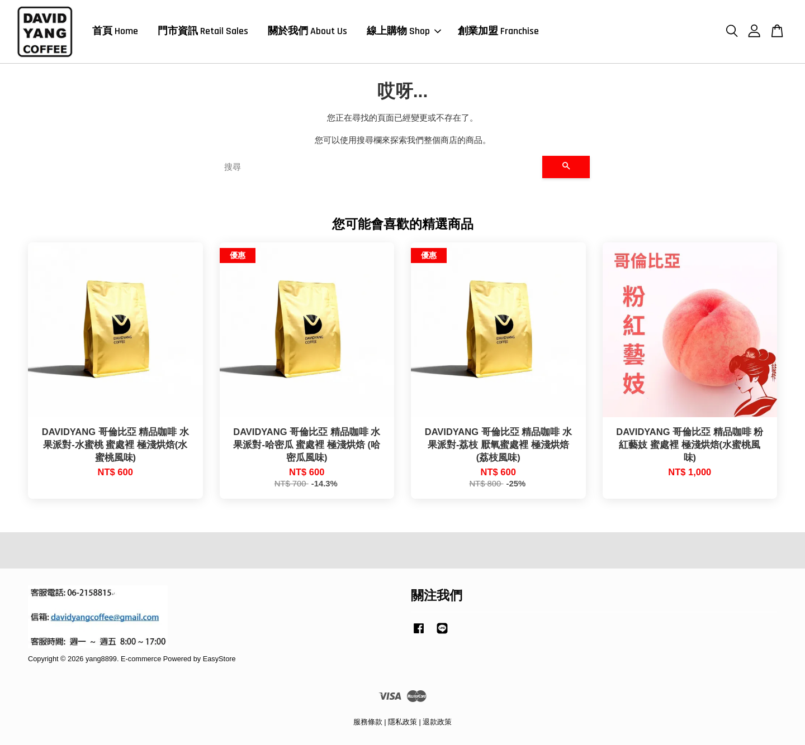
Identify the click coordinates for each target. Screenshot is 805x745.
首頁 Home (115, 31)
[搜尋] (378, 167)
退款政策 (437, 722)
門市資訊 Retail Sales (203, 31)
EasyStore (219, 659)
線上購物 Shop (404, 31)
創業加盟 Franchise (498, 31)
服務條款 (367, 722)
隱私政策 (402, 722)
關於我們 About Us (307, 31)
